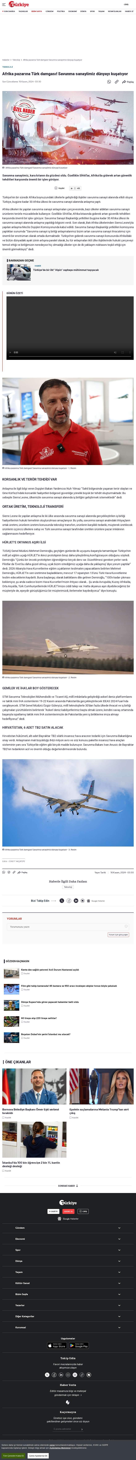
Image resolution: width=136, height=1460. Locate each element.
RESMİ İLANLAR (114, 11)
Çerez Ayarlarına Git (38, 1456)
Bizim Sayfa (21, 1294)
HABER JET (129, 11)
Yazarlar (20, 1305)
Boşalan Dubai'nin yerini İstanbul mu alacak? (45, 1034)
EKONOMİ (72, 11)
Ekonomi (20, 1239)
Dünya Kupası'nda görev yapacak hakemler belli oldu (50, 1002)
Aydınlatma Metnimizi (60, 1448)
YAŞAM (101, 11)
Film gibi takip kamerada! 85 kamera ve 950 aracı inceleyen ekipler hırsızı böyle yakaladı (69, 986)
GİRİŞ (126, 4)
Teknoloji (7, 67)
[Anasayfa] (68, 1202)
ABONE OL (68, 1211)
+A (78, 188)
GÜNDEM (49, 11)
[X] (61, 900)
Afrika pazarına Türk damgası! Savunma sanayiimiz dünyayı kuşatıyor (52, 60)
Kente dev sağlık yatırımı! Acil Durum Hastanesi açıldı (50, 969)
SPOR (92, 11)
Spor (18, 1250)
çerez (52, 1445)
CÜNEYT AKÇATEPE (17, 861)
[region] (68, 1450)
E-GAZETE (53, 1211)
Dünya (18, 1261)
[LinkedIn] (76, 900)
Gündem (20, 1228)
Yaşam (19, 1272)
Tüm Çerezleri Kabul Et (13, 1456)
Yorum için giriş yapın (118, 935)
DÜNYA (83, 11)
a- (72, 188)
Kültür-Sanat (22, 1283)
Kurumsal (20, 1327)
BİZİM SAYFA (36, 11)
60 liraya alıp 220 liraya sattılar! (39, 1018)
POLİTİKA (61, 11)
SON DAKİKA (9, 11)
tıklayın (75, 1395)
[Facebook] (68, 900)
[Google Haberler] (96, 900)
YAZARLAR (23, 11)
